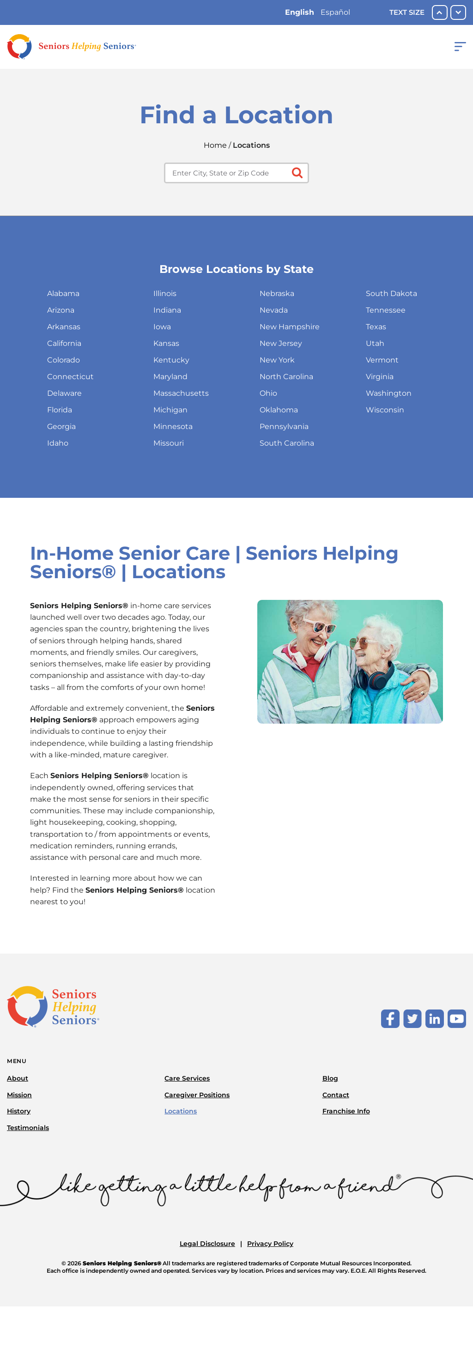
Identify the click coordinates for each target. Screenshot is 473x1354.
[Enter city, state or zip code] (236, 173)
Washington (389, 393)
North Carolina (286, 376)
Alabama (63, 293)
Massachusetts (181, 393)
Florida (59, 409)
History (18, 1111)
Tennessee (386, 310)
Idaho (57, 443)
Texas (376, 326)
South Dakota (391, 293)
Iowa (162, 326)
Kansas (166, 343)
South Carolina (287, 443)
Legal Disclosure (207, 1243)
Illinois (164, 293)
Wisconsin (385, 409)
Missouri (168, 443)
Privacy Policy (270, 1243)
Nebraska (277, 293)
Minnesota (173, 426)
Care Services (187, 1078)
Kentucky (171, 360)
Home (215, 145)
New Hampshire (290, 326)
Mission (19, 1095)
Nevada (274, 310)
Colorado (63, 360)
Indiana (167, 310)
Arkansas (63, 326)
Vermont (382, 360)
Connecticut (70, 376)
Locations (180, 1111)
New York (277, 360)
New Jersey (281, 343)
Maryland (170, 376)
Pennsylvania (284, 426)
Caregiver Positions (197, 1095)
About (17, 1078)
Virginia (380, 376)
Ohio (268, 393)
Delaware (64, 393)
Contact (335, 1095)
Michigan (170, 409)
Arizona (60, 310)
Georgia (61, 426)
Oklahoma (279, 409)
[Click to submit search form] (296, 172)
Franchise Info (346, 1111)
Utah (375, 343)
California (64, 343)
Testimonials (28, 1128)
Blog (330, 1078)
